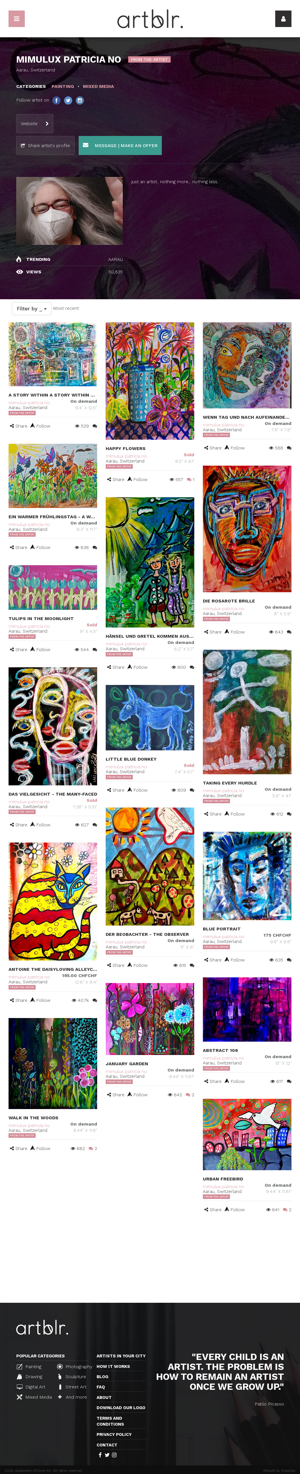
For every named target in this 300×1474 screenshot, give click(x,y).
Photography (74, 1366)
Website (29, 123)
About (104, 1397)
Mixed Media (34, 1397)
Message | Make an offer (120, 145)
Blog (102, 1376)
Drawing (29, 1377)
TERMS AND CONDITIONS (110, 1421)
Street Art (72, 1387)
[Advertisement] (150, 1260)
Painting (29, 1366)
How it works (113, 1366)
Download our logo (121, 1407)
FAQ (101, 1387)
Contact (107, 1445)
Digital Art (31, 1387)
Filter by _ (32, 308)
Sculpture (72, 1377)
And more (72, 1397)
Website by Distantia (279, 1471)
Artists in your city (121, 1356)
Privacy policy (114, 1434)
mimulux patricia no (29, 402)
